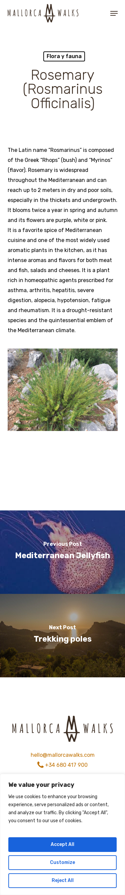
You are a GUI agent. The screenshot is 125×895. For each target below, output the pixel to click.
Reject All (63, 880)
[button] (114, 13)
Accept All (62, 844)
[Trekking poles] (62, 635)
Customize (62, 862)
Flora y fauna (64, 56)
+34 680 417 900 (62, 765)
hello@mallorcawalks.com (63, 755)
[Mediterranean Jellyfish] (62, 552)
